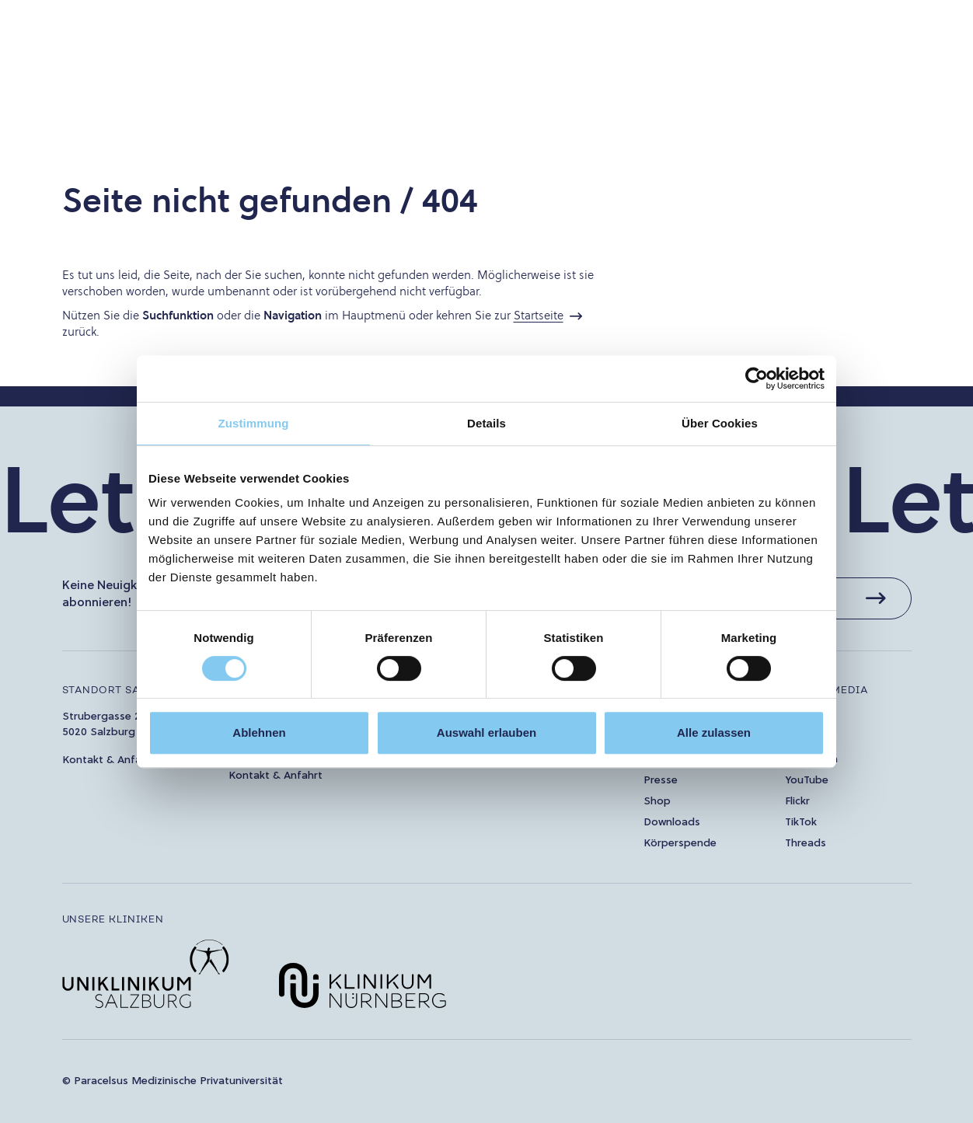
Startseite (538, 315)
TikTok (801, 822)
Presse (660, 780)
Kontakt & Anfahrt (109, 760)
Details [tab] (486, 423)
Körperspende (680, 843)
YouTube (806, 780)
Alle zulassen (714, 732)
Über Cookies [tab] (720, 423)
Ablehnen (258, 732)
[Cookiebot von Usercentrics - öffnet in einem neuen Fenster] (757, 378)
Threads (805, 843)
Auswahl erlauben (486, 732)
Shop (657, 801)
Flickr (797, 801)
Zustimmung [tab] (253, 423)
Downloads (671, 822)
